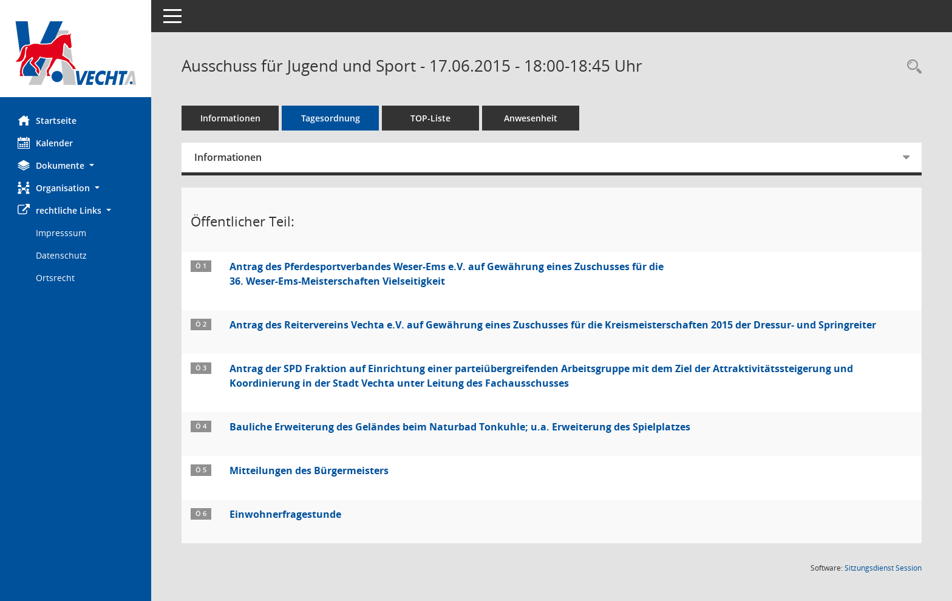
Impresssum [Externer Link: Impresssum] (61, 233)
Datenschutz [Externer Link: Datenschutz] (61, 255)
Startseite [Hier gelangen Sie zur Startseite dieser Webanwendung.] (47, 120)
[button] (76, 165)
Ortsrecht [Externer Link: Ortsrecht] (55, 278)
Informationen (231, 118)
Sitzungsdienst (883, 568)
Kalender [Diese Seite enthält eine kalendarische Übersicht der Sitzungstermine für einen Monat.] (45, 143)
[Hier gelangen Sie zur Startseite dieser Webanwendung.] (76, 53)
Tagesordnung (331, 118)
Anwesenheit (531, 118)
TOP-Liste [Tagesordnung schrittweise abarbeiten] (431, 118)
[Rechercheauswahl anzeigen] (911, 67)
